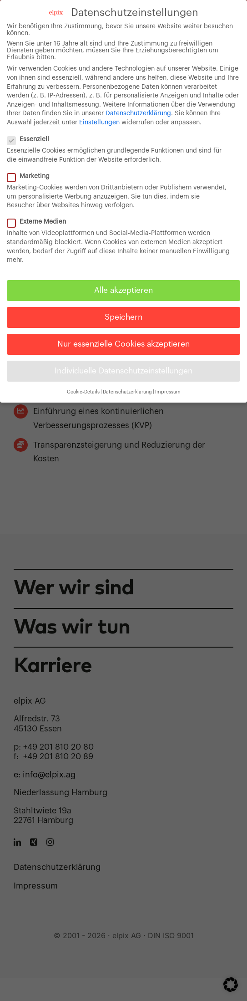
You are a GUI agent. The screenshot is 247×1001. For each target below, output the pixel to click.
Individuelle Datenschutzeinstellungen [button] (123, 371)
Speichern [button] (123, 317)
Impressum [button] (168, 391)
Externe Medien (40, 222)
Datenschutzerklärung (138, 113)
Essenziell (32, 139)
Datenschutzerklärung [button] (127, 391)
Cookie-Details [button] (83, 391)
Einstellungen (99, 122)
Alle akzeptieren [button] (123, 290)
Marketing (32, 176)
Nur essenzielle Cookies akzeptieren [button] (123, 344)
